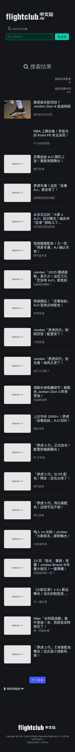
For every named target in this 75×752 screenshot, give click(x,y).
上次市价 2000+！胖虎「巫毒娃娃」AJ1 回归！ (51, 418)
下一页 (37, 680)
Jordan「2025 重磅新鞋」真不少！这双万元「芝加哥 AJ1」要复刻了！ (50, 278)
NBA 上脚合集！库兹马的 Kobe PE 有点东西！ (51, 133)
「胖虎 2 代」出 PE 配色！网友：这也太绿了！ (51, 476)
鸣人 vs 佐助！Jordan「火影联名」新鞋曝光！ (51, 534)
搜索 (62, 36)
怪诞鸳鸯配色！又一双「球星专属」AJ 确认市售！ (51, 247)
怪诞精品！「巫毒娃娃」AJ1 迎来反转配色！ (51, 303)
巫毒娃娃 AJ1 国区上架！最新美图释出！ (49, 159)
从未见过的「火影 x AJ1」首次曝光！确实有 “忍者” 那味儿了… (51, 219)
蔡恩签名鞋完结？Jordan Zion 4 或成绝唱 (51, 104)
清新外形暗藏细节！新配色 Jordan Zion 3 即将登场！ (51, 392)
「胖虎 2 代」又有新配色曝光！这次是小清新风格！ (52, 651)
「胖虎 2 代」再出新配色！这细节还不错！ (50, 505)
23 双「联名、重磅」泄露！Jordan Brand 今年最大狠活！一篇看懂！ (51, 565)
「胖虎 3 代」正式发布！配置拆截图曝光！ (52, 447)
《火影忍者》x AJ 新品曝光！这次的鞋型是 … (50, 592)
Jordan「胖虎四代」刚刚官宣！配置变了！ (50, 332)
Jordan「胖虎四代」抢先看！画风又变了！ (50, 361)
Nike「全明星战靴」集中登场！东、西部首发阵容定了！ (51, 622)
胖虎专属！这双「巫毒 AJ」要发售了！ (50, 188)
